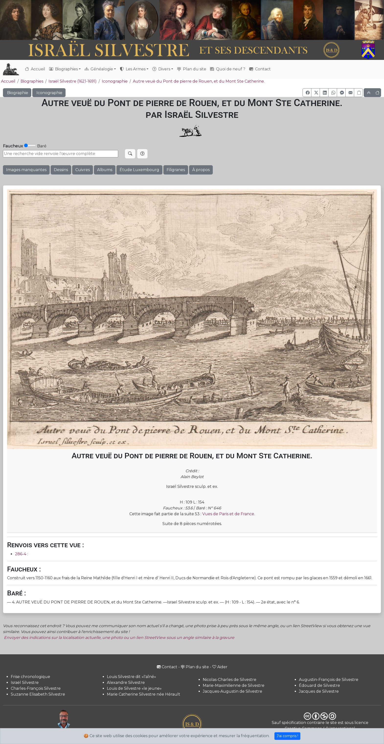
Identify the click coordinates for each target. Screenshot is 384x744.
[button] (307, 92)
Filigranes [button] (176, 169)
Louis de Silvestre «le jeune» (134, 688)
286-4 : (21, 554)
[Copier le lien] (358, 92)
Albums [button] (104, 169)
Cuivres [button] (82, 169)
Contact (260, 69)
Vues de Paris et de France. (228, 514)
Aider (219, 667)
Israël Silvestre (25, 682)
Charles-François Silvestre (36, 688)
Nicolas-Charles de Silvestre (229, 679)
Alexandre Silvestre (126, 682)
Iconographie (115, 81)
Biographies (32, 81)
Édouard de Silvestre (319, 685)
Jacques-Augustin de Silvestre (232, 691)
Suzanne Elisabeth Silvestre (38, 694)
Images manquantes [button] (26, 169)
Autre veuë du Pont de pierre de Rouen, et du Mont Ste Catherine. (199, 81)
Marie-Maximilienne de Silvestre (233, 685)
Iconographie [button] (48, 92)
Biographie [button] (17, 92)
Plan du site (191, 69)
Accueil (35, 69)
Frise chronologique (30, 676)
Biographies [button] (63, 69)
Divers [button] (161, 69)
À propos (201, 169)
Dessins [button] (61, 169)
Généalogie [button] (99, 69)
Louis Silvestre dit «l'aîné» (131, 676)
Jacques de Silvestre (319, 691)
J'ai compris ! (287, 736)
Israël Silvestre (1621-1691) (72, 81)
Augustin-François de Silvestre (328, 679)
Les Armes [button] (133, 69)
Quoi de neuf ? (227, 69)
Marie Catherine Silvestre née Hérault (143, 694)
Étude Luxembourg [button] (139, 169)
